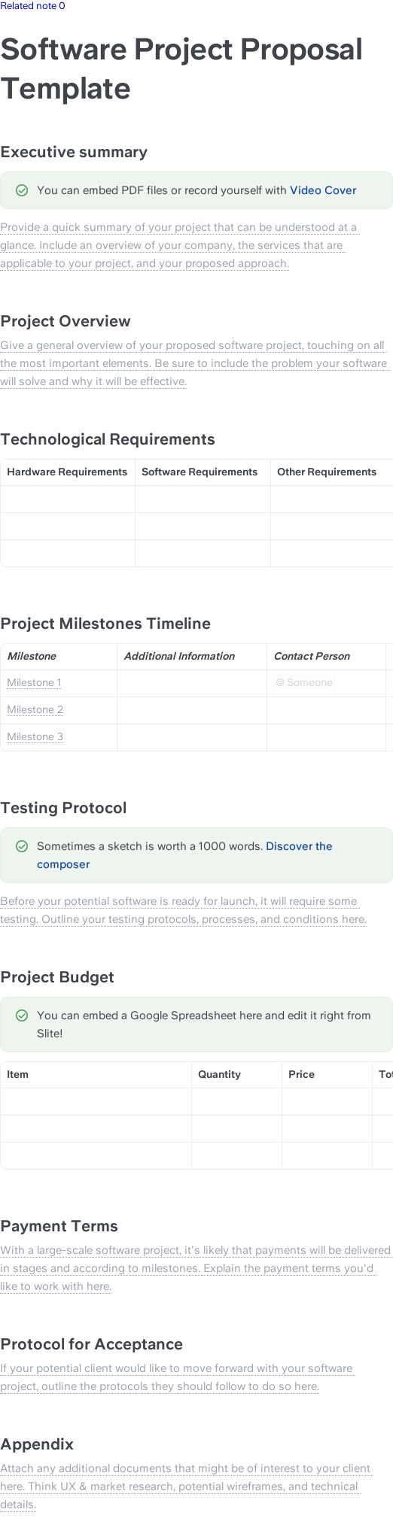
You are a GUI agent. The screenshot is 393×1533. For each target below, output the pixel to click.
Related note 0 (33, 5)
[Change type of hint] (22, 190)
